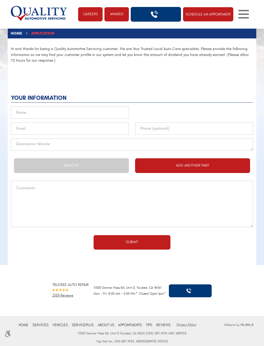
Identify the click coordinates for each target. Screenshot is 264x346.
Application (42, 33)
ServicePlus (83, 325)
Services (40, 325)
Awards (116, 14)
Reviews (163, 325)
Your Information (39, 98)
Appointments (130, 325)
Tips (149, 325)
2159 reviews (62, 296)
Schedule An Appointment (208, 14)
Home (16, 33)
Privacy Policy (186, 325)
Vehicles (60, 325)
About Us (106, 325)
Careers (90, 14)
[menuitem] (23, 325)
